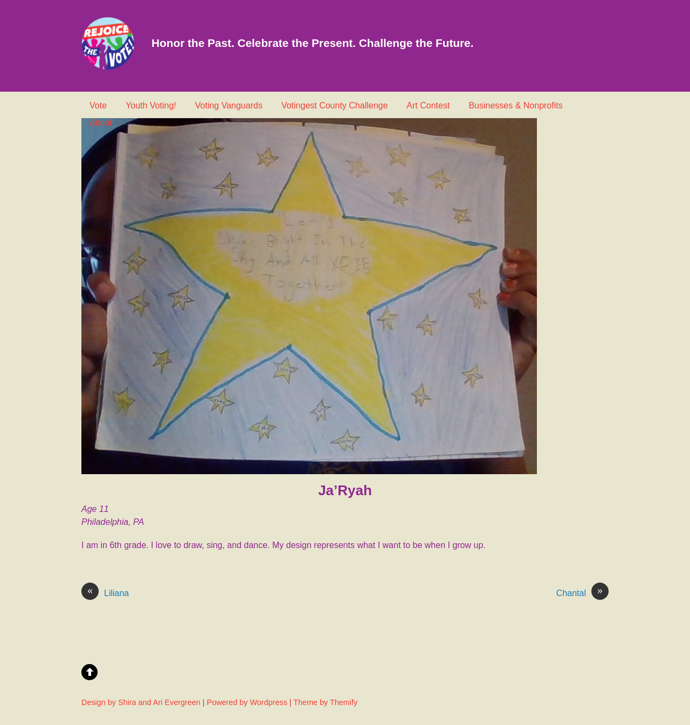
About (100, 122)
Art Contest (428, 105)
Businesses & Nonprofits (515, 105)
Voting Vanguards (229, 105)
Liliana (105, 593)
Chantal (582, 593)
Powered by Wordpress (247, 702)
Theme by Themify (325, 702)
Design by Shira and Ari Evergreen (141, 702)
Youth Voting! (151, 105)
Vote (98, 105)
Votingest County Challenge (334, 105)
